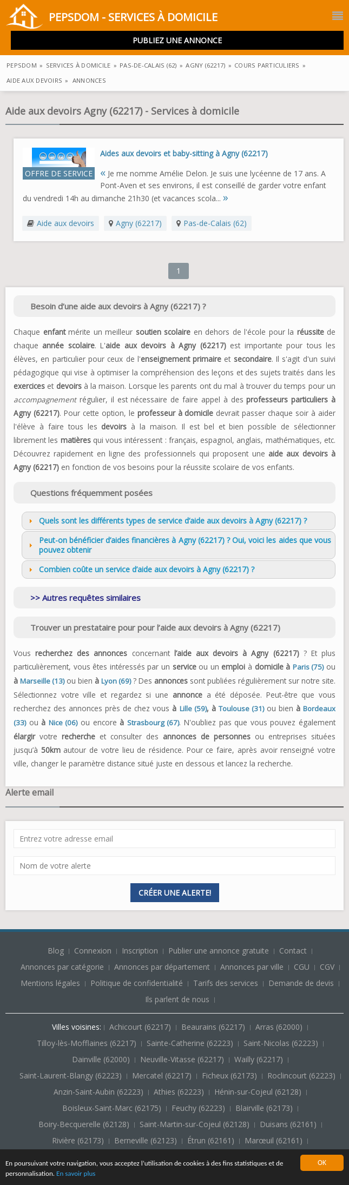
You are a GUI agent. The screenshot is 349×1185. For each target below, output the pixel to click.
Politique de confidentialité (136, 983)
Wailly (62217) (259, 1059)
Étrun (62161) (211, 1140)
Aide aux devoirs (65, 223)
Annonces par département (162, 967)
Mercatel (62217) (163, 1075)
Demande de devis (301, 983)
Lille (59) (193, 708)
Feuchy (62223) (199, 1108)
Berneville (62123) (146, 1140)
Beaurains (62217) (214, 1027)
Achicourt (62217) (141, 1027)
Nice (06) (63, 722)
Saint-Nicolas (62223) (281, 1043)
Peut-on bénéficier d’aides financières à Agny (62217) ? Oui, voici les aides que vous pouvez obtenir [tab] (178, 545)
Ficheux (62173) (230, 1075)
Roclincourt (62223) (302, 1075)
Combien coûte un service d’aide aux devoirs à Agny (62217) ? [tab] (140, 569)
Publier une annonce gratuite (219, 950)
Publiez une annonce (177, 40)
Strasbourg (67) (153, 722)
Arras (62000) (280, 1027)
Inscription (141, 950)
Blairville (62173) (265, 1108)
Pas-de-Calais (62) (215, 223)
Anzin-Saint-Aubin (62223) (100, 1092)
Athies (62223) (180, 1092)
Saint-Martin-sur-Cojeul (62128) (196, 1124)
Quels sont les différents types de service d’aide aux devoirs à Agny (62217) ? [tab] (166, 520)
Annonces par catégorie (62, 967)
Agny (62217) (139, 223)
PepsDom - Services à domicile (111, 18)
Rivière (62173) (79, 1140)
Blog (57, 950)
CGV (327, 967)
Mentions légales (50, 983)
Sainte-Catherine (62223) (191, 1043)
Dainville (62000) (102, 1059)
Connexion (94, 950)
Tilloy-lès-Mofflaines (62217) (88, 1043)
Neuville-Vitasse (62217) (183, 1059)
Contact (294, 950)
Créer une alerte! (175, 893)
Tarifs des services (225, 983)
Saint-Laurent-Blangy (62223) (71, 1075)
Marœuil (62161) (275, 1140)
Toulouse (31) (241, 708)
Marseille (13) (42, 681)
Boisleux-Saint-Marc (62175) (112, 1108)
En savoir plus (78, 1174)
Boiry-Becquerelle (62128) (84, 1124)
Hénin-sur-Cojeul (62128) (259, 1092)
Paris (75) (308, 667)
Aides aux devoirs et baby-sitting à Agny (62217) (184, 153)
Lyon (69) (116, 681)
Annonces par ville (252, 967)
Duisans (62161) (289, 1124)
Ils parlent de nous (177, 999)
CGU (302, 967)
